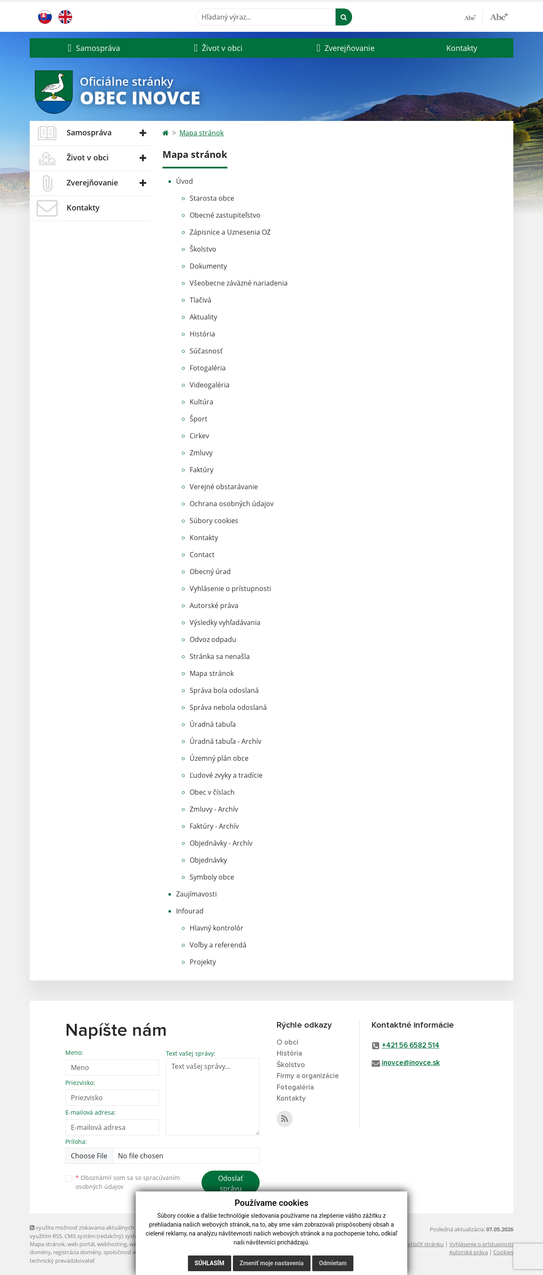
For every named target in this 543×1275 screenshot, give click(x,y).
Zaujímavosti (196, 894)
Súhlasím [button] (209, 1263)
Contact (202, 554)
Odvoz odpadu (213, 639)
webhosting (112, 1244)
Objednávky (208, 860)
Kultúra (201, 401)
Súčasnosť (206, 351)
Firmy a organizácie (308, 1076)
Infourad (190, 911)
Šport (198, 418)
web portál (81, 1244)
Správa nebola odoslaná (228, 707)
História (202, 334)
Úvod (184, 181)
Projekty (203, 962)
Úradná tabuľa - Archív (225, 741)
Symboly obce (212, 877)
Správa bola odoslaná (224, 690)
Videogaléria (210, 385)
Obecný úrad (210, 571)
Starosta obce (212, 198)
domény (40, 1252)
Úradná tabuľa (213, 724)
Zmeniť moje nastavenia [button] (272, 1263)
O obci (287, 1042)
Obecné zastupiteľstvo (225, 215)
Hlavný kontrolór (217, 928)
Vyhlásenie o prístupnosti (230, 588)
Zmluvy (201, 452)
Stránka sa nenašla (220, 656)
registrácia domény (77, 1252)
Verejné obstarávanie (224, 486)
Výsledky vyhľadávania (225, 622)
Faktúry (201, 469)
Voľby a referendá (218, 945)
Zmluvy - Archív (214, 809)
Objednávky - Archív (221, 843)
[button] (93, 48)
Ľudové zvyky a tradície (226, 775)
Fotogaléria (208, 368)
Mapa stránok (201, 132)
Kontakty (461, 48)
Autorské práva (214, 605)
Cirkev (199, 435)
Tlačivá (200, 300)
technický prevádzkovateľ (62, 1260)
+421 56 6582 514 (410, 1045)
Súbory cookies (214, 520)
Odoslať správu (230, 1183)
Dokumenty (208, 266)
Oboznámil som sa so (128, 1182)
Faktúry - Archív (214, 826)
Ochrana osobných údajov (232, 503)
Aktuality (203, 317)
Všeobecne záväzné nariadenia (239, 283)
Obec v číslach (212, 792)
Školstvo (203, 249)
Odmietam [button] (333, 1263)
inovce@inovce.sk (411, 1063)
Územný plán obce (219, 758)
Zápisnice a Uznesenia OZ (230, 232)
